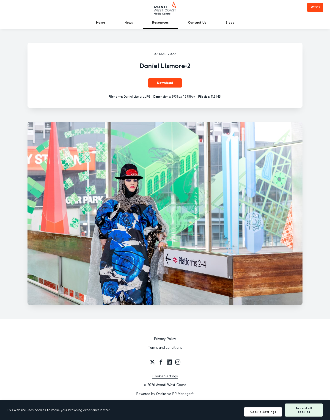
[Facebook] (160, 362)
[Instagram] (177, 362)
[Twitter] (152, 362)
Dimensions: (162, 96)
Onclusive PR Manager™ (175, 394)
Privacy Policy (165, 339)
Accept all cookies (304, 410)
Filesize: (204, 96)
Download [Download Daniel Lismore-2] (165, 83)
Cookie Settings (165, 376)
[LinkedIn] (169, 362)
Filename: (115, 96)
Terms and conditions (165, 347)
